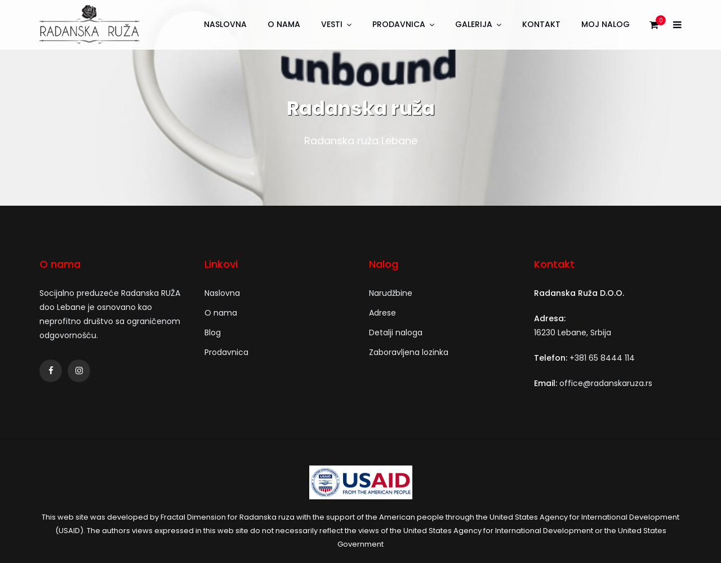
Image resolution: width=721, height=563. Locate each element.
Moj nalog (605, 24)
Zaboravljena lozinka (408, 352)
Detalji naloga (395, 332)
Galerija (473, 24)
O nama (284, 24)
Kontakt (541, 24)
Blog (212, 332)
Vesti (331, 24)
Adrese (382, 312)
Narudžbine (390, 293)
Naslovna (225, 24)
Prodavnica (398, 24)
